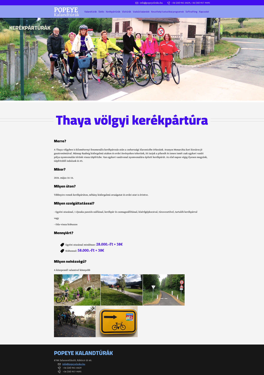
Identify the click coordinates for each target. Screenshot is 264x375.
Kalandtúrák (91, 11)
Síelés (101, 11)
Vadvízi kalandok (141, 11)
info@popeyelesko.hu (73, 364)
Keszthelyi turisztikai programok (167, 11)
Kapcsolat (204, 11)
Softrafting (191, 11)
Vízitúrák (126, 11)
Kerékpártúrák (113, 11)
